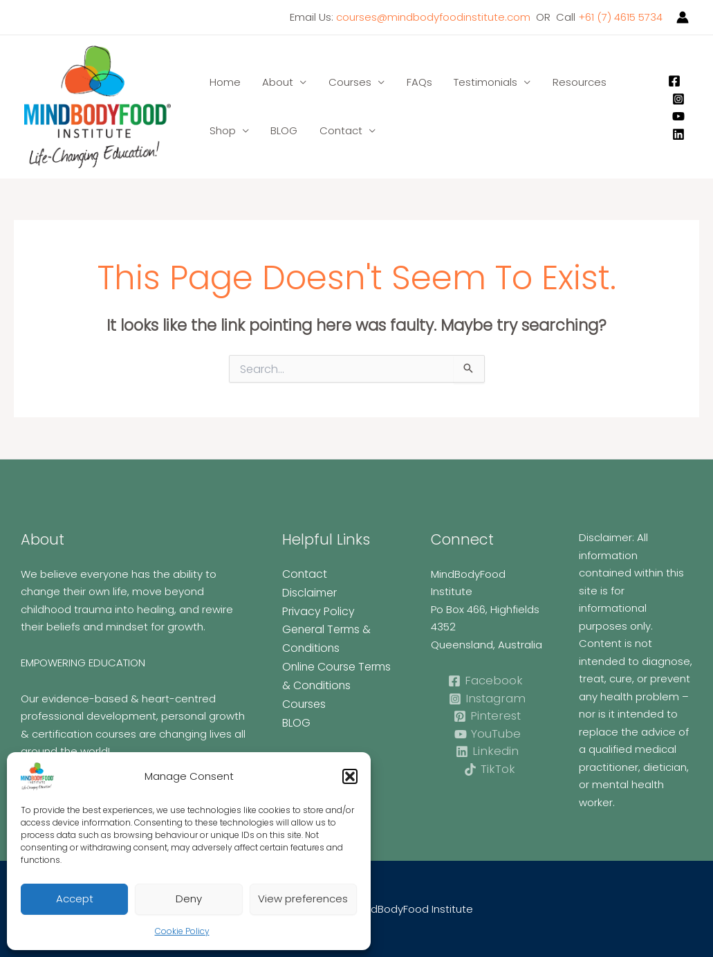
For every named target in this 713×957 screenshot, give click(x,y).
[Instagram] (678, 99)
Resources (573, 82)
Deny (189, 898)
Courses (347, 82)
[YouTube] (678, 116)
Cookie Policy (182, 931)
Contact (338, 130)
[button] (350, 776)
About (276, 82)
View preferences (303, 898)
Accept (74, 898)
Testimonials (480, 82)
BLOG (282, 130)
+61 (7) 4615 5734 (620, 17)
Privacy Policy (315, 609)
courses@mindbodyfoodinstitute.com (433, 17)
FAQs (415, 82)
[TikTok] (489, 769)
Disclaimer (308, 591)
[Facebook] (674, 81)
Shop (222, 130)
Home (224, 82)
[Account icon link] (682, 17)
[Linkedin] (678, 134)
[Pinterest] (487, 716)
